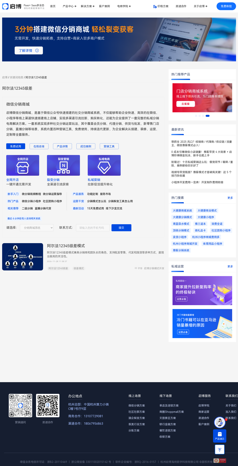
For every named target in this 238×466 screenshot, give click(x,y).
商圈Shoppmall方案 (171, 411)
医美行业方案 (136, 424)
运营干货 (78, 201)
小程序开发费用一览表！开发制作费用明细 (197, 182)
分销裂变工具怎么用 (120, 201)
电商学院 (122, 6)
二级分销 (27, 208)
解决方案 (86, 6)
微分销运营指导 (52, 194)
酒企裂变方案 (136, 418)
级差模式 (79, 268)
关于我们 (231, 405)
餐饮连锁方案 (167, 430)
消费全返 (216, 223)
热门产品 (13, 201)
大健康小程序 (206, 217)
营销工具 (109, 146)
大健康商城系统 (182, 210)
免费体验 (226, 6)
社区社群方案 (136, 411)
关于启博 (199, 6)
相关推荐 (13, 208)
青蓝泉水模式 (181, 223)
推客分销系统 (181, 250)
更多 (230, 197)
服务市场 (105, 194)
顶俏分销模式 (181, 230)
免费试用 (15, 146)
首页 (53, 6)
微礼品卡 (200, 230)
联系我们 (231, 418)
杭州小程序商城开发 (185, 243)
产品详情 (62, 146)
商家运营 (203, 411)
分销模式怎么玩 (96, 201)
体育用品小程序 (212, 243)
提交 (121, 227)
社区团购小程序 (52, 201)
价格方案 (162, 6)
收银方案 (164, 436)
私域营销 (94, 180)
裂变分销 (53, 180)
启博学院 (203, 405)
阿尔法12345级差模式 (66, 246)
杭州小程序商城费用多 (205, 237)
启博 (5, 77)
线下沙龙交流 (114, 208)
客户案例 (104, 6)
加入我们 (231, 411)
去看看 (185, 103)
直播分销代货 (43, 208)
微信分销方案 (136, 405)
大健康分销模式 (182, 217)
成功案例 (85, 146)
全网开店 (12, 180)
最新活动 (78, 208)
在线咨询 (39, 146)
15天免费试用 (95, 208)
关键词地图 (16, 77)
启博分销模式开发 (154, 268)
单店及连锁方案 (169, 405)
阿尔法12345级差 (58, 268)
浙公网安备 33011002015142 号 (91, 461)
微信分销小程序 (31, 201)
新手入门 (13, 194)
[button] (196, 116)
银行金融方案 (167, 424)
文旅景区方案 (167, 418)
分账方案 (133, 430)
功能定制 (92, 194)
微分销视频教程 (31, 194)
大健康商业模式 (207, 210)
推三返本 (200, 223)
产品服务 (78, 194)
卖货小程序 (180, 237)
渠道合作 (181, 6)
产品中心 (68, 6)
